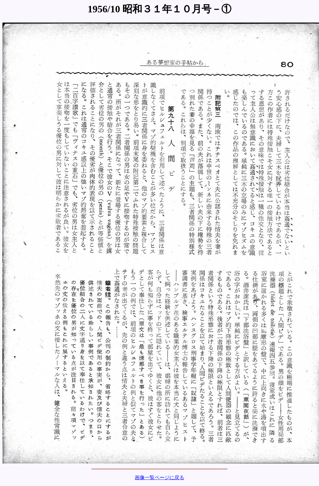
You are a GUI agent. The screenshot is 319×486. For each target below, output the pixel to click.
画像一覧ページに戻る (159, 477)
